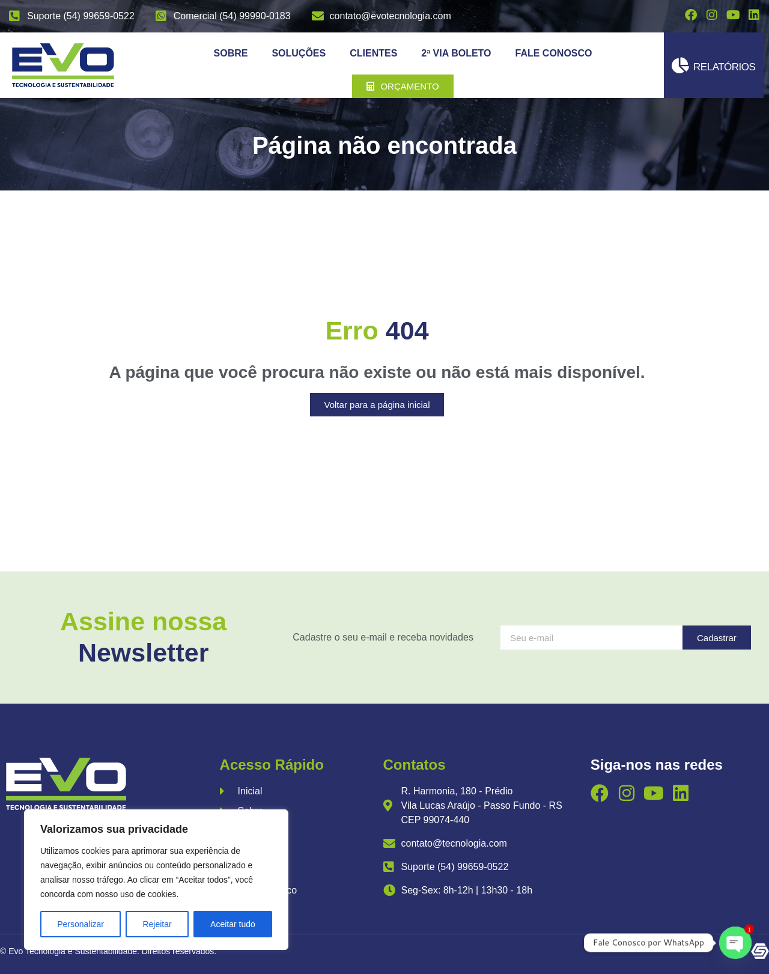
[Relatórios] (680, 65)
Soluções (299, 53)
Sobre (231, 53)
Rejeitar (156, 924)
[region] (156, 879)
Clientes (373, 53)
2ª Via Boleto (456, 53)
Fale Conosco (553, 53)
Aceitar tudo (232, 924)
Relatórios (724, 67)
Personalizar (80, 924)
